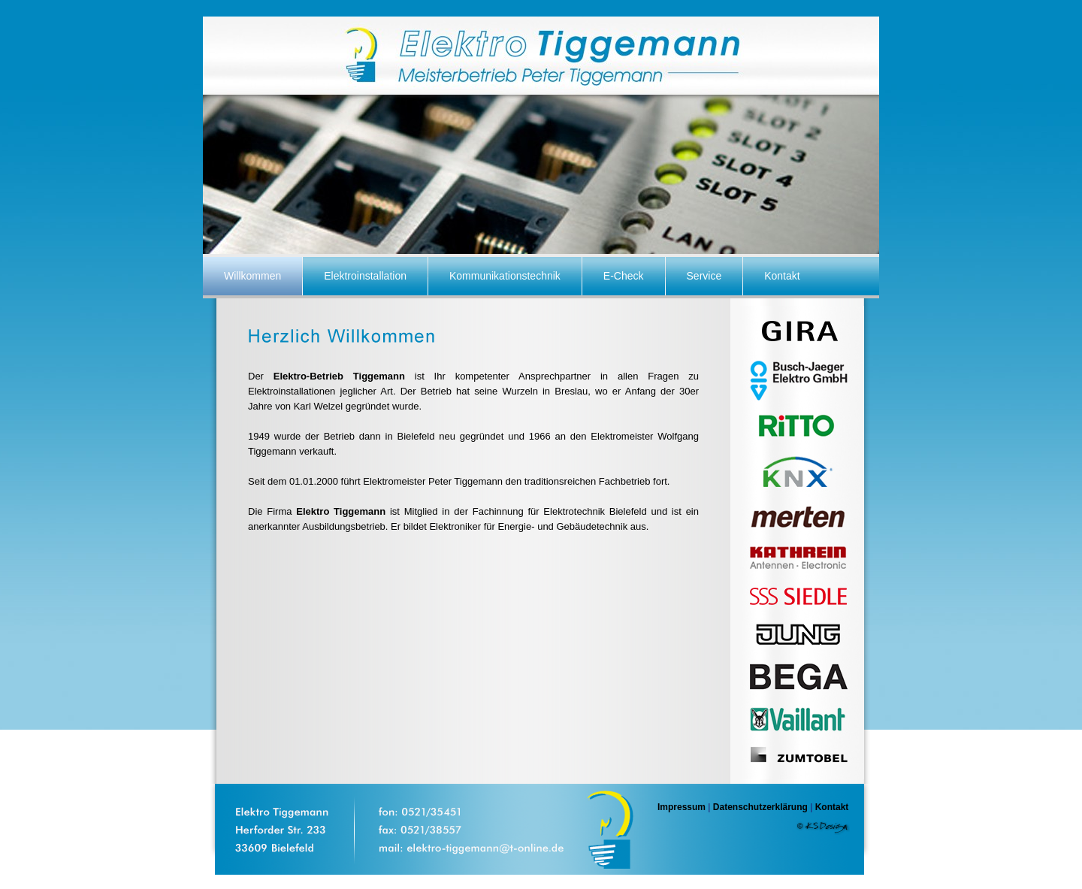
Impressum (681, 807)
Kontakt (832, 807)
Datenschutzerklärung (760, 807)
